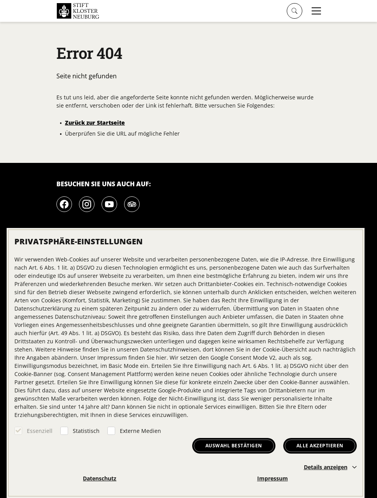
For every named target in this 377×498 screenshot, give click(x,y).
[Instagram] (87, 204)
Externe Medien (140, 430)
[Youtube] (109, 204)
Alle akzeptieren (320, 445)
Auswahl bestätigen (233, 445)
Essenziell (40, 430)
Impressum (272, 478)
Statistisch (86, 430)
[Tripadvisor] (132, 204)
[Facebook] (64, 204)
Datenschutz (99, 478)
